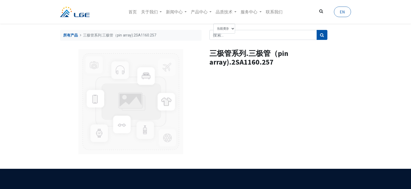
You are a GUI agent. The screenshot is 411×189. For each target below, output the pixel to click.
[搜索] (322, 35)
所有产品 (70, 35)
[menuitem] (132, 12)
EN (342, 11)
